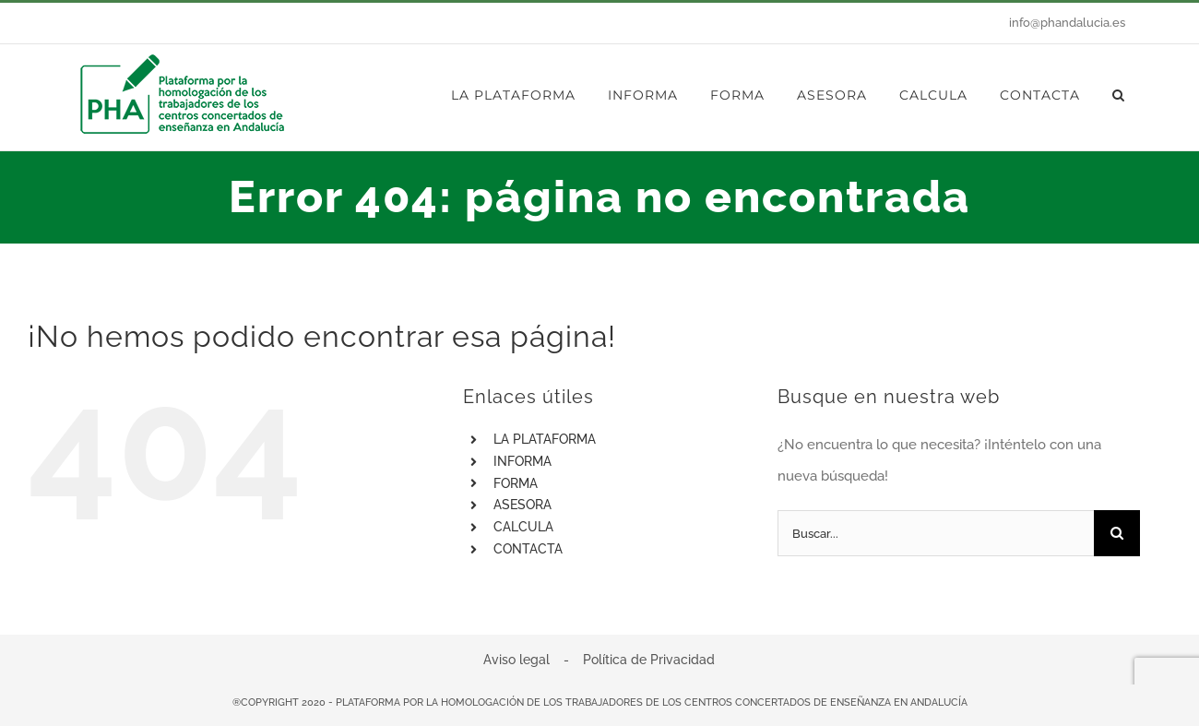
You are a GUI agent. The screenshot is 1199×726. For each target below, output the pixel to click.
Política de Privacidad (649, 659)
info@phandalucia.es (1067, 23)
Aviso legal (516, 659)
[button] (1118, 95)
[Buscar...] (936, 533)
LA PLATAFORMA (544, 439)
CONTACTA (528, 549)
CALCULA (523, 526)
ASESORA (522, 504)
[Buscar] (1117, 533)
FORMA (515, 483)
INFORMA (522, 461)
